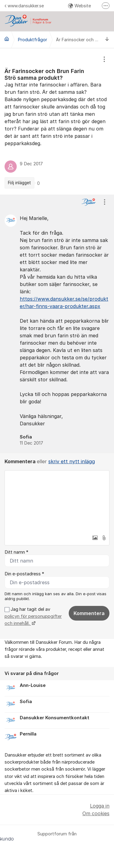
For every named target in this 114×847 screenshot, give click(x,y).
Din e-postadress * (24, 574)
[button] (95, 538)
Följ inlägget (19, 182)
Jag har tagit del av (33, 616)
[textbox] (57, 501)
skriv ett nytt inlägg (71, 461)
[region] (57, 121)
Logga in (99, 806)
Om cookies (95, 813)
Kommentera (89, 613)
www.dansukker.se (24, 5)
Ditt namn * (16, 552)
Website (79, 5)
